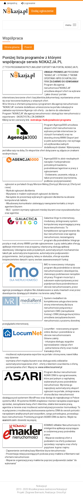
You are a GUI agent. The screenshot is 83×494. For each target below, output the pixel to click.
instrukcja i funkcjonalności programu (50, 120)
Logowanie (28, 3)
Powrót (28, 47)
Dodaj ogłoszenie (42, 11)
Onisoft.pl (61, 492)
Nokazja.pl (41, 486)
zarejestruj (10, 3)
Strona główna (11, 47)
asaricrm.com (9, 420)
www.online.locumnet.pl (50, 367)
